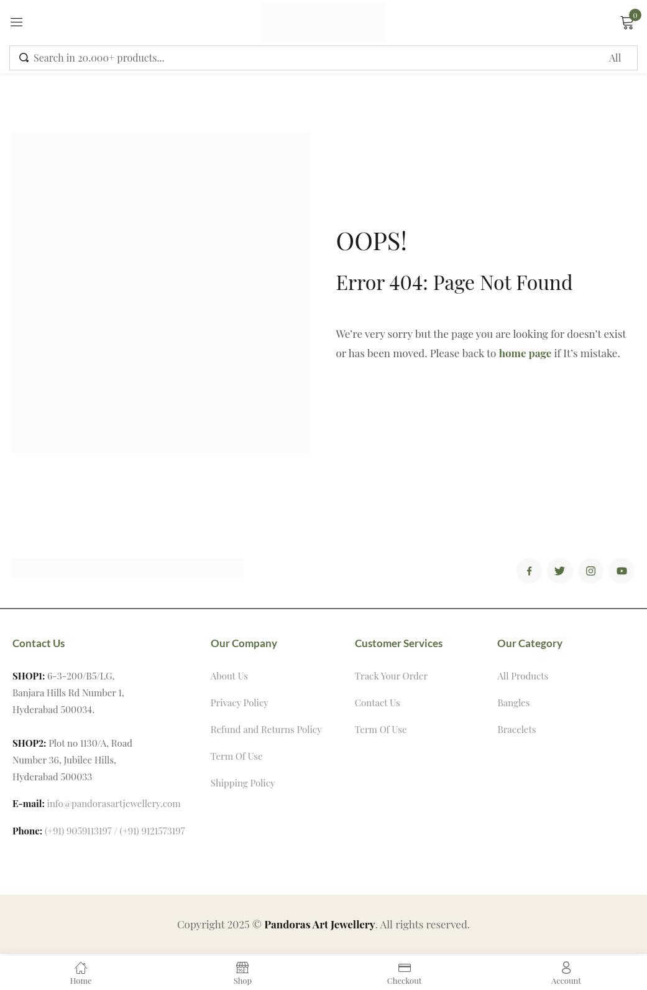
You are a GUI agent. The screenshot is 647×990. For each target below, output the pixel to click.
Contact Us (377, 704)
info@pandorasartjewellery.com (114, 805)
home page (525, 353)
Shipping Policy (243, 784)
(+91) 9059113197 (78, 832)
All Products (522, 677)
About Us (229, 677)
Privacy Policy (239, 704)
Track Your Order (391, 677)
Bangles (513, 704)
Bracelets (516, 731)
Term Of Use (237, 758)
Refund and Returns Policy (266, 731)
